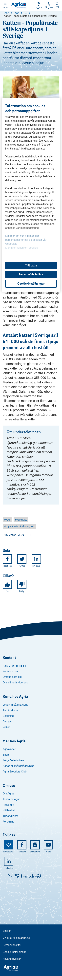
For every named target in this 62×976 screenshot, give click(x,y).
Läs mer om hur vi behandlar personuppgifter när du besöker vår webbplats (25, 239)
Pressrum (8, 804)
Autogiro (8, 721)
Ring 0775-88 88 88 (14, 665)
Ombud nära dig (12, 677)
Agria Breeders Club (14, 771)
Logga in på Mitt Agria (15, 704)
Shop (6, 754)
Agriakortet (9, 749)
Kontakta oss (10, 671)
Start (6, 13)
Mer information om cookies (21, 247)
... (25, 13)
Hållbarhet (9, 810)
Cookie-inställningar (14, 952)
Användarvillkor (12, 958)
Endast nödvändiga (31, 274)
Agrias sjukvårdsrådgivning (18, 766)
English (7, 930)
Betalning (8, 715)
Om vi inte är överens (15, 682)
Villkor (6, 727)
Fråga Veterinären (13, 760)
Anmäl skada (10, 710)
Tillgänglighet (10, 816)
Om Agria (8, 793)
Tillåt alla (31, 265)
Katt (17, 13)
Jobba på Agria (11, 799)
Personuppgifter (12, 945)
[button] (7, 519)
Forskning (8, 821)
